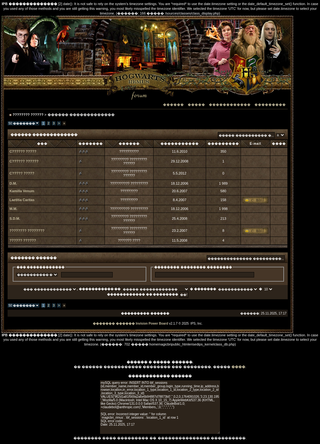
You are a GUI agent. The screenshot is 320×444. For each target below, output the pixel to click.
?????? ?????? (22, 240)
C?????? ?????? (24, 161)
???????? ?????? (28, 115)
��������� (270, 104)
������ (173, 104)
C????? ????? (21, 173)
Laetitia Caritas (22, 200)
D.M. (13, 183)
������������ (230, 104)
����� (196, 104)
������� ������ (114, 323)
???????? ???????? (27, 230)
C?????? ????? (22, 151)
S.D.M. (14, 218)
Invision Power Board (152, 323)
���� (238, 367)
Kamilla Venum (21, 191)
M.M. (13, 209)
